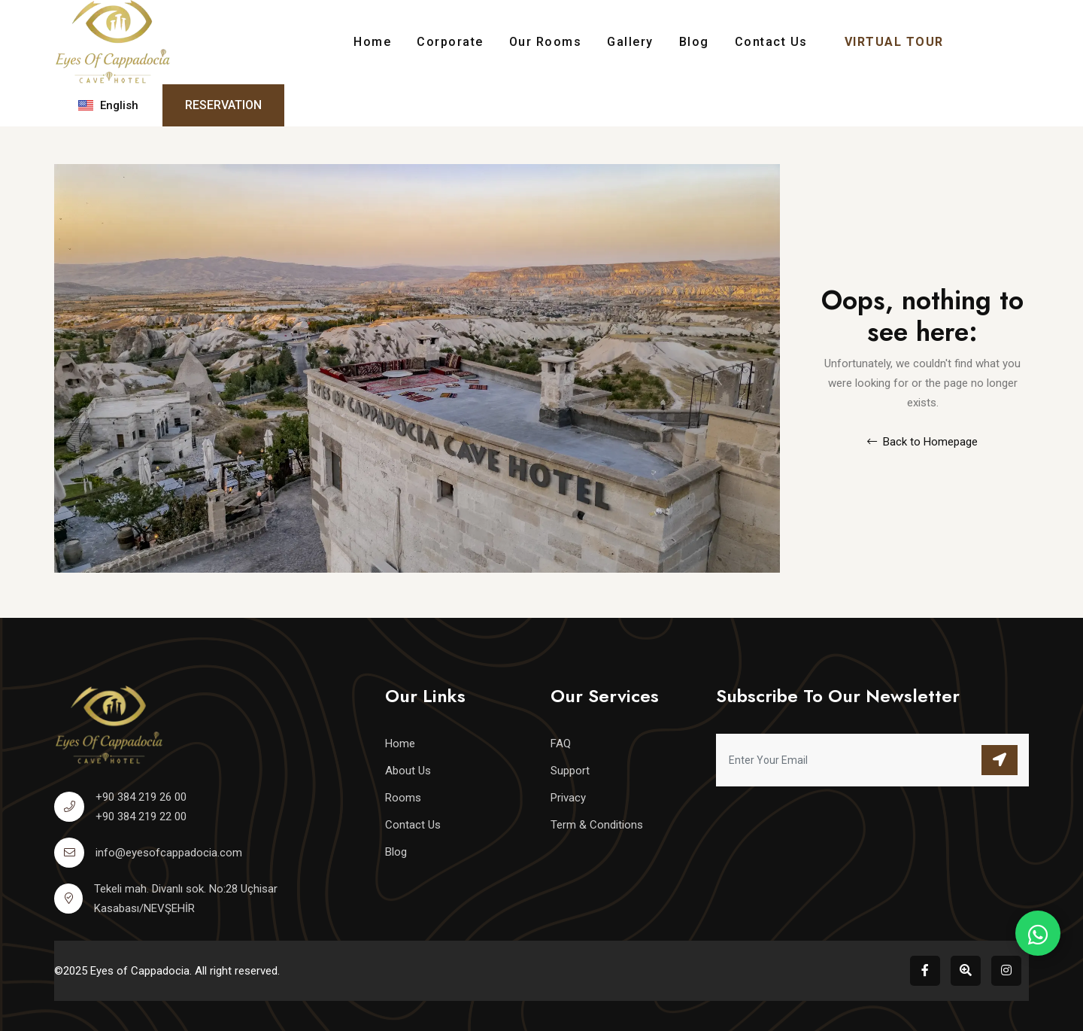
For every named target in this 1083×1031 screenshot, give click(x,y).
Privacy (568, 797)
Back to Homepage (922, 442)
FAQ (561, 743)
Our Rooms (545, 42)
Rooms (403, 797)
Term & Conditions (597, 825)
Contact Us (771, 42)
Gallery (630, 42)
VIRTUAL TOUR (894, 42)
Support (570, 770)
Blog (694, 42)
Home (372, 42)
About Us (408, 770)
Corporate (450, 42)
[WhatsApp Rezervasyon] (1037, 933)
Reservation (223, 105)
